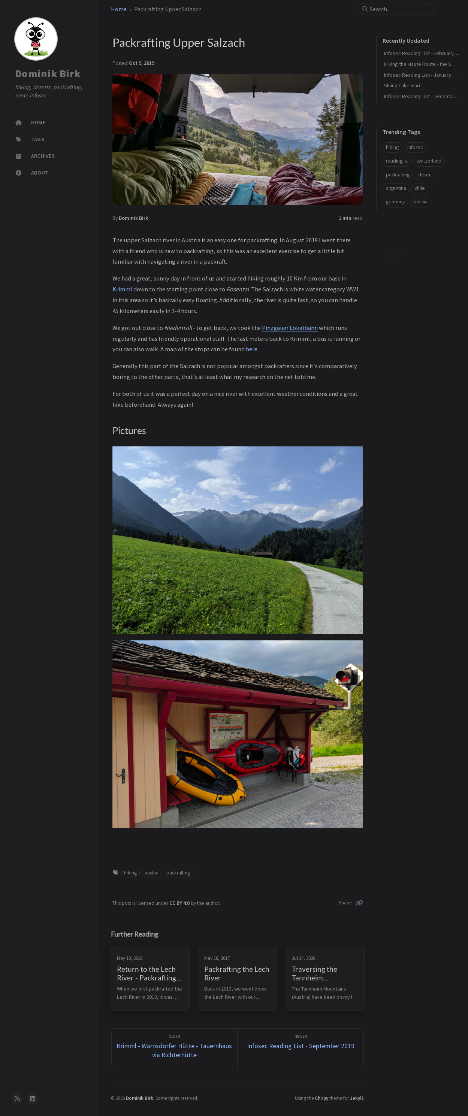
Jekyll (356, 1098)
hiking (130, 873)
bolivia (420, 201)
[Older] (174, 1048)
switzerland (429, 161)
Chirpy (321, 1098)
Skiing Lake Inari (402, 85)
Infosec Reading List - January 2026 (423, 75)
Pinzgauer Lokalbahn (290, 327)
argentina (396, 188)
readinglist (397, 161)
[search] (399, 9)
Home (119, 9)
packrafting (178, 873)
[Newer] (300, 1048)
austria (151, 873)
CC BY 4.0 (180, 903)
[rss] (17, 1099)
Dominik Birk (48, 73)
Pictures (394, 251)
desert (425, 175)
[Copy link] (359, 903)
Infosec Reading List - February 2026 (424, 53)
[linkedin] (32, 1099)
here (251, 349)
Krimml (122, 289)
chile (420, 188)
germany (395, 201)
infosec (415, 147)
